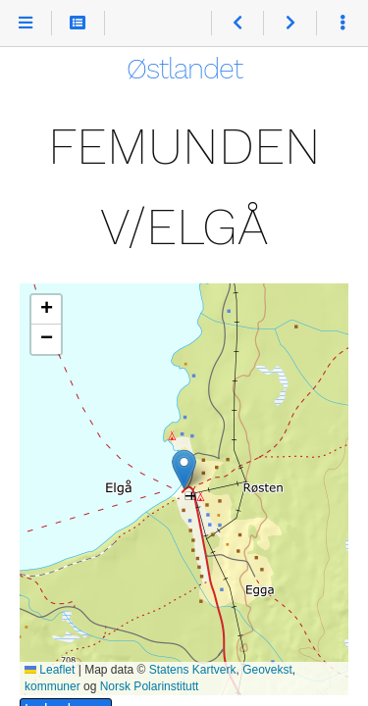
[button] (184, 469)
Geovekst (267, 670)
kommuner (52, 686)
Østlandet (184, 68)
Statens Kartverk (193, 670)
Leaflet (50, 670)
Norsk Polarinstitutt (149, 686)
